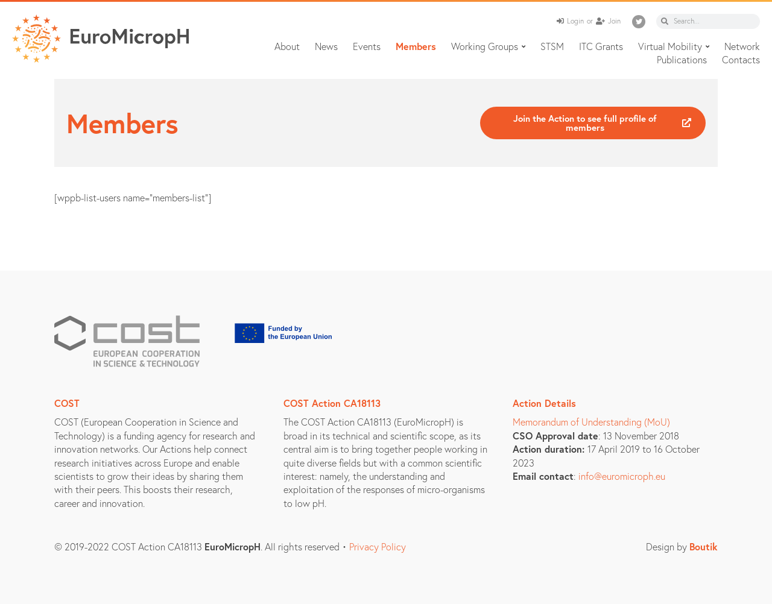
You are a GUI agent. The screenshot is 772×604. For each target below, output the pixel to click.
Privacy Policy (377, 546)
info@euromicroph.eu (621, 476)
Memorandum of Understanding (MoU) (591, 421)
